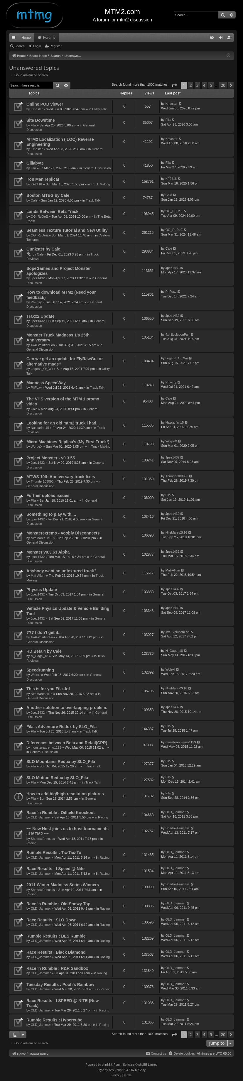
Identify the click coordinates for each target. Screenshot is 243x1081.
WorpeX (37, 446)
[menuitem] (211, 37)
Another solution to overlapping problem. (66, 707)
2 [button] (191, 85)
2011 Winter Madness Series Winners (62, 884)
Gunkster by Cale (43, 249)
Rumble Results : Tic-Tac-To (53, 852)
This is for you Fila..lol (48, 688)
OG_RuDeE (39, 216)
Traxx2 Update (40, 316)
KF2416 (36, 184)
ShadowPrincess (43, 838)
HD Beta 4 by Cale (44, 651)
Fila (33, 125)
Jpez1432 (38, 278)
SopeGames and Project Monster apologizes (58, 271)
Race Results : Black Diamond (56, 952)
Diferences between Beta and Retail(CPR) (66, 742)
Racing (103, 817)
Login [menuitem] (222, 38)
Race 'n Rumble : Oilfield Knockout (60, 812)
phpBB (106, 1064)
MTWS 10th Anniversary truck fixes (60, 476)
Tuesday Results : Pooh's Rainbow (60, 984)
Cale (34, 200)
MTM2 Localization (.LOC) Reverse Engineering (60, 142)
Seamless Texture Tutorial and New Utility (66, 230)
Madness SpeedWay (46, 382)
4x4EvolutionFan (43, 345)
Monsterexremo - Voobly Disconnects (62, 533)
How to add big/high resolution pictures (65, 793)
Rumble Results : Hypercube (54, 1020)
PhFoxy (36, 302)
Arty (111, 1070)
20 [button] (223, 85)
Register (56, 46)
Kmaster (37, 109)
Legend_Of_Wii (42, 369)
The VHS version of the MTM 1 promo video (62, 401)
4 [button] (204, 85)
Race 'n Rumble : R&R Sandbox (57, 968)
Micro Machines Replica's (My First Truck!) (67, 441)
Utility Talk (99, 109)
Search (19, 46)
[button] (174, 85)
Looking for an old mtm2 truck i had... (63, 423)
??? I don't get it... (44, 632)
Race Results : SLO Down (51, 920)
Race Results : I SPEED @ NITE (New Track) (62, 1003)
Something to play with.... (51, 514)
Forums (49, 37)
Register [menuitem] (231, 38)
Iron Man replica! (42, 179)
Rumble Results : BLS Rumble (55, 936)
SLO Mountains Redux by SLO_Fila (60, 761)
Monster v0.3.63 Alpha (48, 552)
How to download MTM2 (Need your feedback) (61, 295)
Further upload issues (47, 495)
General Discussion (97, 168)
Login (37, 46)
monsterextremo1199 (46, 747)
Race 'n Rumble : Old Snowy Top (58, 903)
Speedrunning (40, 670)
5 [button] (211, 85)
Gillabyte (35, 163)
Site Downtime (40, 120)
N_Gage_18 (39, 656)
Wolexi (36, 674)
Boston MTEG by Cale (47, 195)
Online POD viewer (44, 104)
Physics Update (41, 589)
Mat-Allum (38, 575)
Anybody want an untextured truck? (61, 571)
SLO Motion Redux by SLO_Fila (57, 777)
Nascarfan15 (40, 427)
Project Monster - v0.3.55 (50, 458)
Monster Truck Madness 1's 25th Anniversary (58, 337)
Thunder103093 (42, 481)
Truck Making (100, 184)
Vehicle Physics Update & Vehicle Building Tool (67, 611)
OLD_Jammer (41, 817)
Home (26, 37)
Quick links (14, 38)
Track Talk (93, 200)
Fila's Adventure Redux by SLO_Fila (61, 726)
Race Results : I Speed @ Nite (55, 868)
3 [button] (197, 85)
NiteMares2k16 (42, 538)
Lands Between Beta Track (52, 211)
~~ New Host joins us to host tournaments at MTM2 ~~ (67, 831)
